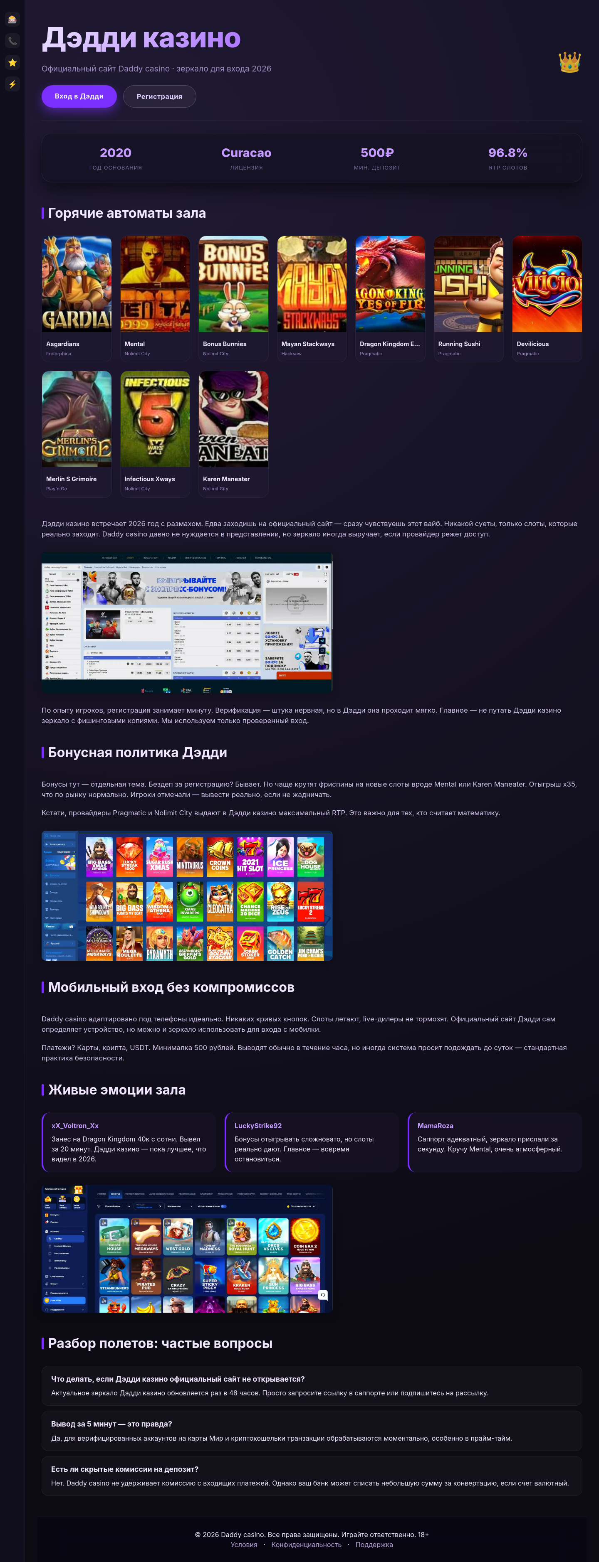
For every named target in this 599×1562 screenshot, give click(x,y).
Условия (244, 1544)
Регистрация (160, 96)
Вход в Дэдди (79, 96)
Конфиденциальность (307, 1544)
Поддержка (374, 1544)
